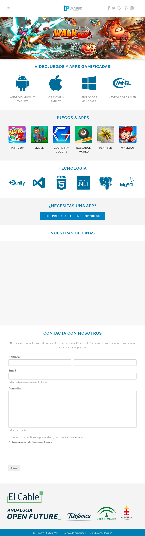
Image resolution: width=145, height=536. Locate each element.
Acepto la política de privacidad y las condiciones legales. (48, 437)
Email (13, 370)
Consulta (15, 388)
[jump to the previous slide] (5, 38)
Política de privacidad (74, 533)
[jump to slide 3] (74, 55)
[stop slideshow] (81, 55)
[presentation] (33, 459)
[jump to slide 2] (70, 55)
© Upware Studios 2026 (46, 533)
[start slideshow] (64, 55)
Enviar (14, 468)
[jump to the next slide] (139, 38)
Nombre (14, 357)
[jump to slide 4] (77, 55)
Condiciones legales (101, 533)
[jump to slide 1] (67, 55)
